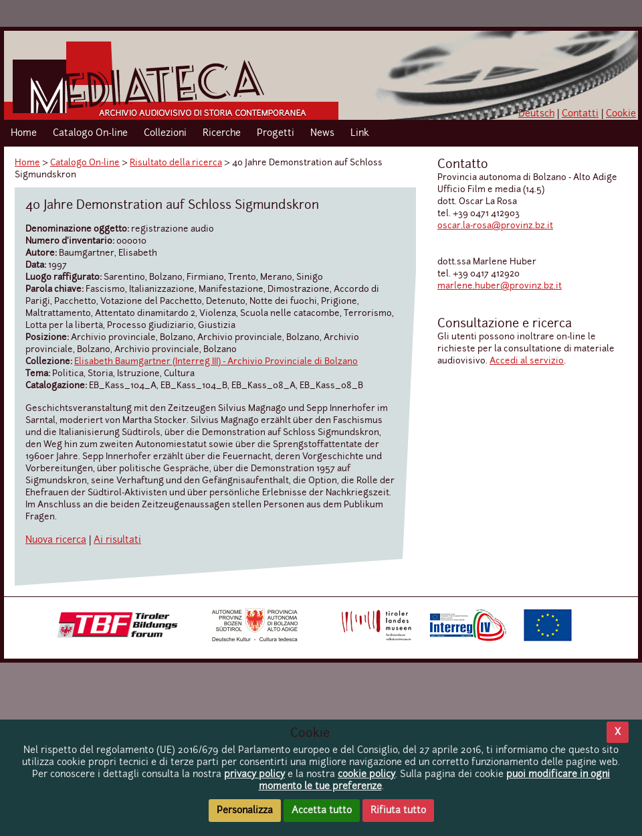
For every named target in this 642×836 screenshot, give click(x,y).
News (322, 133)
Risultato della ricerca (176, 163)
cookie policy (366, 774)
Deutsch (536, 113)
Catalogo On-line (90, 133)
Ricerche (222, 133)
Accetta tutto (322, 810)
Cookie (621, 113)
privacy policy (254, 774)
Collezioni (165, 133)
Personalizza (245, 810)
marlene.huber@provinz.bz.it (499, 286)
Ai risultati (117, 540)
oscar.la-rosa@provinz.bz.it (495, 226)
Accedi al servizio (527, 361)
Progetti (275, 133)
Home (24, 133)
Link (359, 133)
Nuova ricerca (55, 540)
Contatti (580, 113)
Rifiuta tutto (398, 810)
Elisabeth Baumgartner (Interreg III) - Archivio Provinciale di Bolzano (216, 362)
